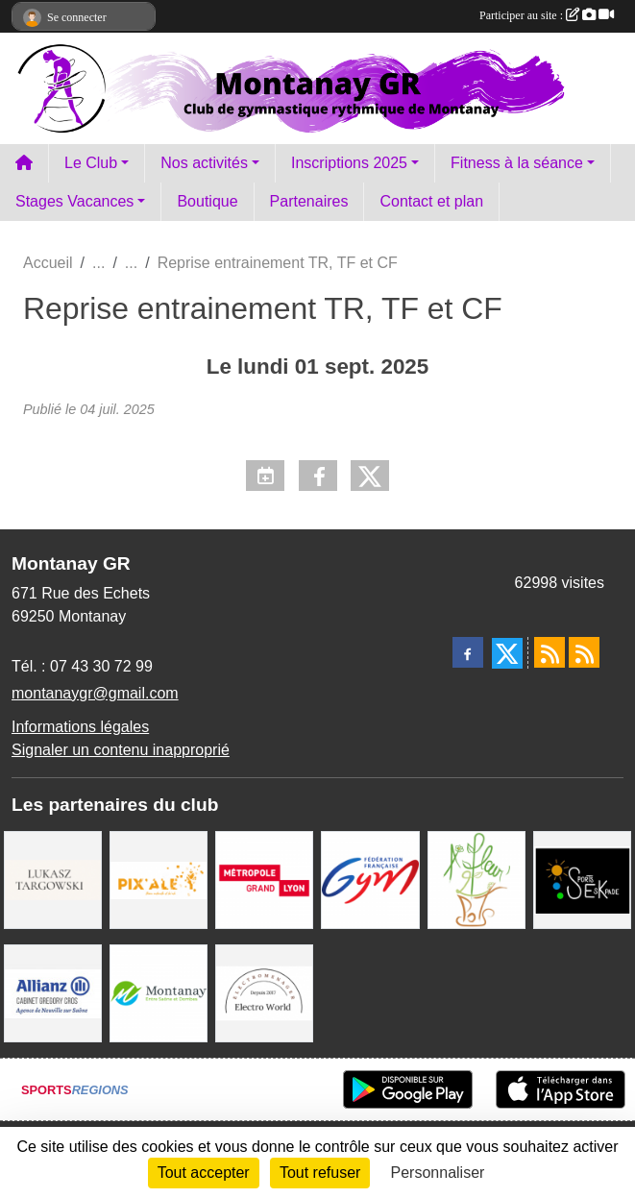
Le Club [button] (90, 163)
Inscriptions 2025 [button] (349, 163)
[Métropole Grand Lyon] (264, 878)
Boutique (207, 201)
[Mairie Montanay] (159, 992)
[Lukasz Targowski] (53, 878)
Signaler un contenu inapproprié (121, 750)
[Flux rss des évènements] (584, 652)
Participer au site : (546, 15)
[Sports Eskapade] (582, 878)
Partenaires (309, 201)
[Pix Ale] (159, 878)
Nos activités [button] (204, 163)
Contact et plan (431, 201)
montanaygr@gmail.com (95, 693)
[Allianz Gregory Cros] (53, 992)
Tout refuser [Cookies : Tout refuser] (320, 1172)
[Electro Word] (264, 992)
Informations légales (80, 727)
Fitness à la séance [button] (517, 163)
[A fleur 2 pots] (476, 878)
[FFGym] (370, 878)
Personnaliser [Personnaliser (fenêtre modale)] (438, 1172)
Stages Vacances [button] (74, 201)
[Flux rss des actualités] (549, 652)
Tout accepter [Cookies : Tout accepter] (204, 1172)
